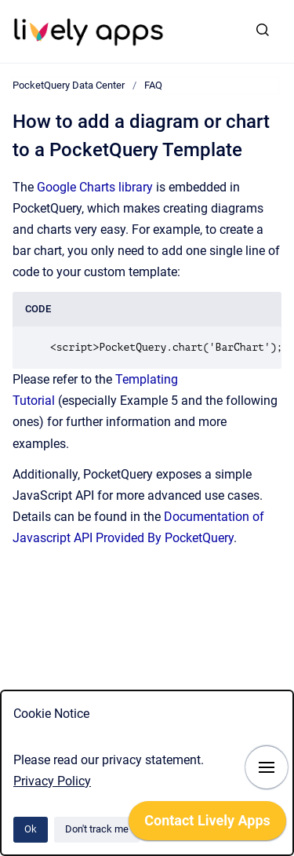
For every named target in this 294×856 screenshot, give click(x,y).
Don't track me (97, 829)
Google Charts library (95, 187)
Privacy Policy (52, 781)
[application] (207, 824)
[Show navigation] (266, 767)
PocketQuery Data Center (69, 85)
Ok (30, 829)
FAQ (153, 85)
